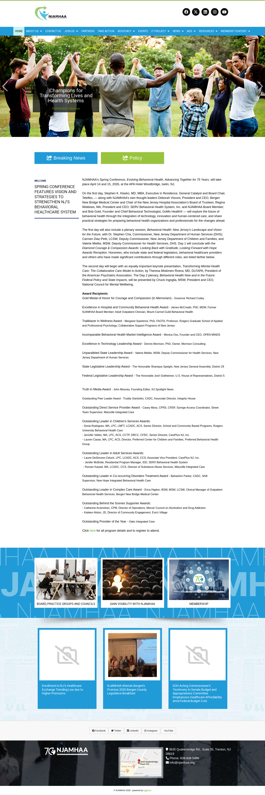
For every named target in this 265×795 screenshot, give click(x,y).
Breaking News (66, 158)
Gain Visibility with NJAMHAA (132, 604)
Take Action (106, 31)
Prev (5, 86)
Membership (198, 604)
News (178, 31)
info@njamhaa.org (182, 762)
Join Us (71, 31)
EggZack (147, 790)
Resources (208, 31)
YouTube (168, 730)
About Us (34, 31)
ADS (191, 31)
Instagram (151, 730)
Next (260, 86)
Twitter (116, 730)
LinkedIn (133, 730)
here (93, 530)
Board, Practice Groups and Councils (66, 604)
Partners (87, 31)
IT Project (160, 31)
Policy (132, 158)
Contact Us (53, 31)
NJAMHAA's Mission (66, 108)
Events (143, 31)
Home (19, 31)
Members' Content (235, 31)
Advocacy (126, 31)
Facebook (98, 730)
